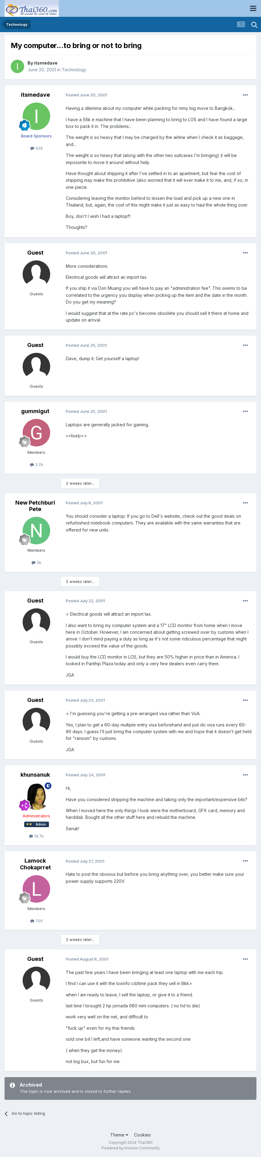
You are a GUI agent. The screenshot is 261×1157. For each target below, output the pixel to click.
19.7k (36, 836)
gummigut (35, 411)
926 (36, 148)
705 (36, 920)
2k (36, 562)
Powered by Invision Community (131, 1148)
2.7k (36, 464)
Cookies (142, 1134)
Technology (74, 69)
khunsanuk (35, 774)
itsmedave (46, 62)
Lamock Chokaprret (35, 864)
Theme (119, 1134)
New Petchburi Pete (35, 506)
